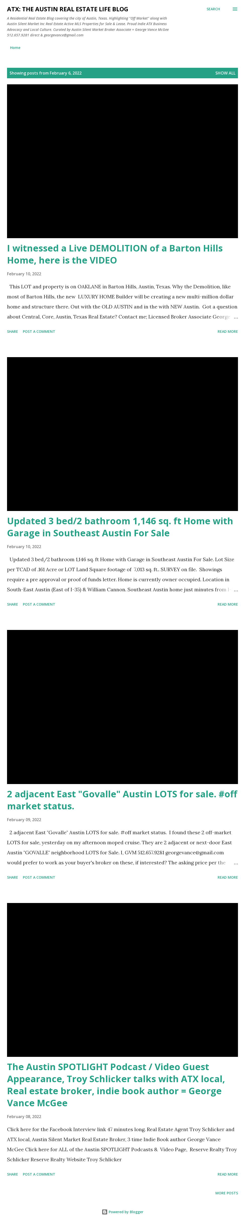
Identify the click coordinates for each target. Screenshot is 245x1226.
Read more (228, 331)
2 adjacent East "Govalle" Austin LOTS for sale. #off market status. (122, 800)
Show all (225, 73)
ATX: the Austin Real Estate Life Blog (67, 9)
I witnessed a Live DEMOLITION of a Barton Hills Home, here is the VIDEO (115, 254)
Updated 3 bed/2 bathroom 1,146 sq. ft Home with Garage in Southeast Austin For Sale (120, 527)
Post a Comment (39, 331)
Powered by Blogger (122, 1211)
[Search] (213, 9)
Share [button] (12, 331)
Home (15, 47)
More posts (226, 1193)
